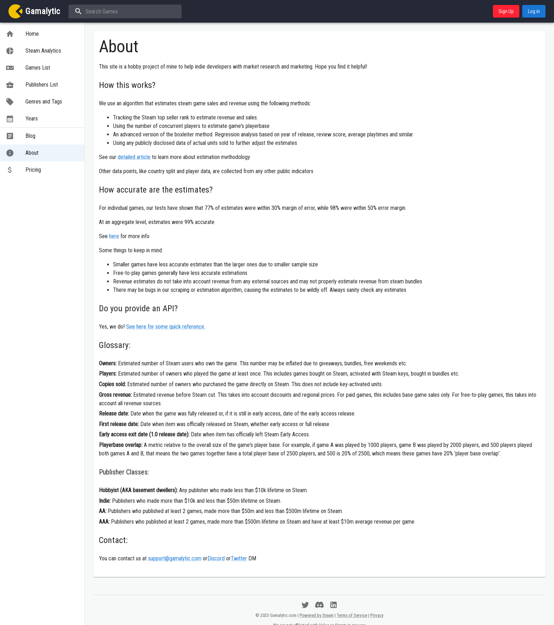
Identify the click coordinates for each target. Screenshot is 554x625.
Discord (216, 558)
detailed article (134, 157)
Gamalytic (42, 11)
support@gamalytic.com (174, 558)
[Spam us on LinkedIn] (333, 605)
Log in (534, 11)
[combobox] (124, 11)
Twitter (239, 558)
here (114, 236)
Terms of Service (352, 615)
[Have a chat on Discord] (319, 605)
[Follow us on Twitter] (305, 605)
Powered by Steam (317, 615)
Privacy (376, 615)
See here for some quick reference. (165, 326)
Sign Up (506, 11)
